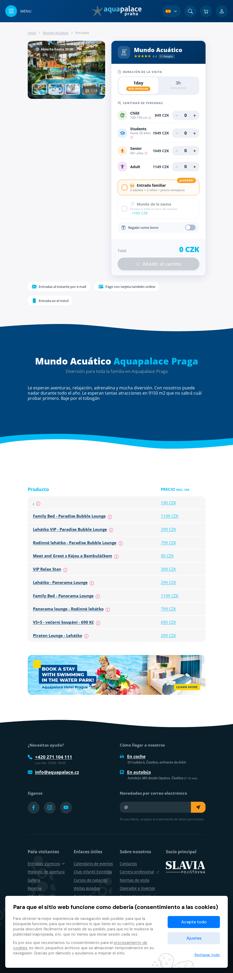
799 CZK (168, 542)
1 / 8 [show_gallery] (91, 90)
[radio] (138, 85)
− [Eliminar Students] (176, 133)
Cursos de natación (90, 880)
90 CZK (167, 555)
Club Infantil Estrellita (93, 871)
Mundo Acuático (56, 33)
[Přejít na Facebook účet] (33, 807)
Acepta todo (194, 922)
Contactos (128, 863)
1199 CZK (169, 516)
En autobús (135, 772)
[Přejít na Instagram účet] (50, 807)
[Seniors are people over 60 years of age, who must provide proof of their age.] (145, 153)
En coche (132, 756)
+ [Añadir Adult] (194, 166)
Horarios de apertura (46, 871)
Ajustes (193, 938)
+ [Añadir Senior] (194, 150)
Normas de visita (134, 880)
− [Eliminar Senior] (176, 150)
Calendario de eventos (93, 863)
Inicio (32, 33)
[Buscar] (190, 11)
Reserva (35, 888)
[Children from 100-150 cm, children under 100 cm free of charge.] (149, 117)
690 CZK (168, 622)
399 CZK (168, 569)
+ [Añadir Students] (194, 133)
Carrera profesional (139, 871)
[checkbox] (158, 187)
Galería (34, 880)
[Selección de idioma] (171, 11)
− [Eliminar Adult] (176, 166)
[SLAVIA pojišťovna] (185, 867)
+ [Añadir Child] (194, 115)
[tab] (39, 89)
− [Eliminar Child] (176, 115)
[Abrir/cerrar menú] (18, 11)
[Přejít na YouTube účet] (66, 807)
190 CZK (168, 502)
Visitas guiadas (87, 888)
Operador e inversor (137, 888)
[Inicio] (116, 11)
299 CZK (168, 529)
